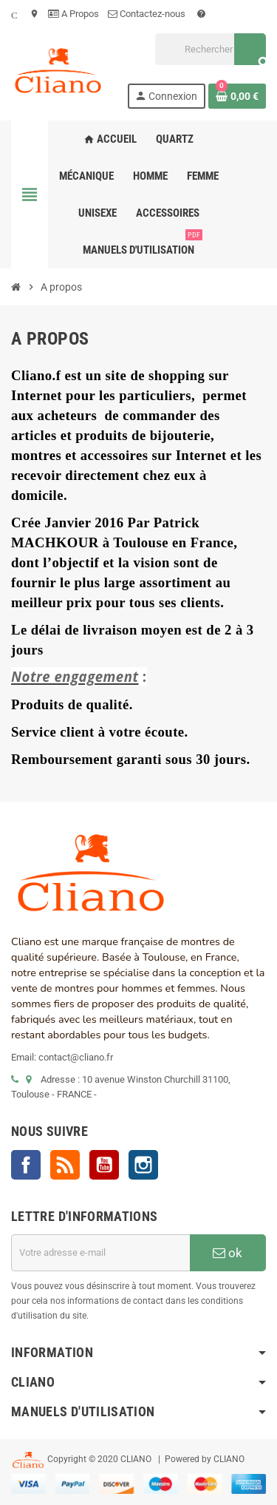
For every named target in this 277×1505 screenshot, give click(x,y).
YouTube (104, 1165)
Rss (65, 1165)
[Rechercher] (210, 49)
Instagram (143, 1165)
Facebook (26, 1165)
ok (227, 1252)
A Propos (73, 13)
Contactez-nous (148, 13)
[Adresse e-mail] (100, 1252)
